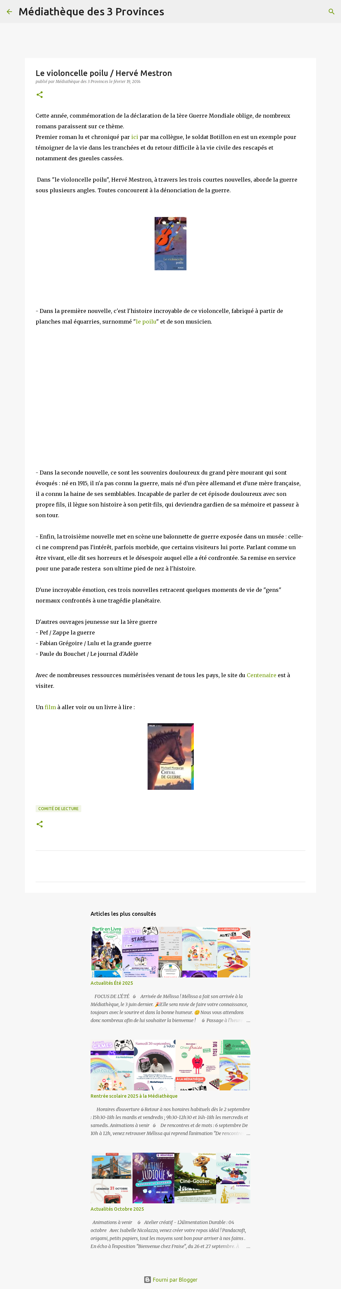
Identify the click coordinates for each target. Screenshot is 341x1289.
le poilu (146, 321)
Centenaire (261, 675)
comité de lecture (58, 808)
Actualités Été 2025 (112, 983)
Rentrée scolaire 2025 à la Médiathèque (134, 1096)
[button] (40, 95)
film (50, 707)
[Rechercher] (173, 12)
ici (134, 137)
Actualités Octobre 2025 (117, 1209)
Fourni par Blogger (170, 1280)
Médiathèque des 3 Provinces (91, 11)
